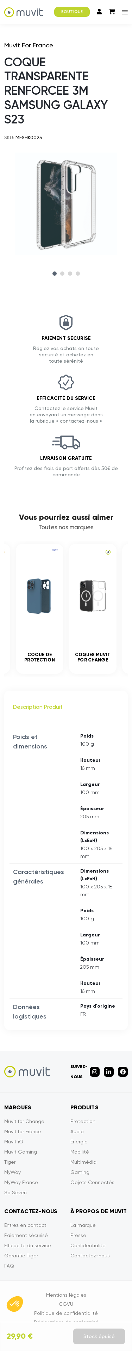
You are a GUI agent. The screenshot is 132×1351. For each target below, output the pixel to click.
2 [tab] (62, 273)
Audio (77, 1131)
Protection (82, 1121)
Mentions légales (66, 1295)
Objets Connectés (92, 1182)
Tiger (9, 1162)
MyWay (12, 1172)
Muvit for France (22, 1131)
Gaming (79, 1172)
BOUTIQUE (72, 11)
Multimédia (83, 1162)
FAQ (9, 1266)
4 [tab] (78, 273)
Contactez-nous (90, 1255)
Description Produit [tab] (38, 707)
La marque (83, 1225)
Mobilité (79, 1152)
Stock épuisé (99, 1336)
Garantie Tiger (21, 1255)
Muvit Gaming (20, 1152)
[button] (14, 1304)
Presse (78, 1235)
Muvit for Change (24, 1121)
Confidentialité (88, 1245)
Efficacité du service (27, 1245)
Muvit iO (13, 1141)
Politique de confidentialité (66, 1313)
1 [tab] (54, 273)
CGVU (66, 1304)
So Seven (15, 1192)
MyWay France (21, 1182)
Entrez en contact (25, 1225)
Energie (79, 1141)
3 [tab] (70, 273)
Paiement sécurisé (26, 1235)
